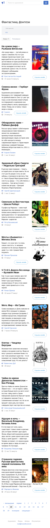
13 (24, 507)
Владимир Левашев (11, 449)
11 (15, 507)
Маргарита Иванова (11, 489)
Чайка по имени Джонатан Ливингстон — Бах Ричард (14, 380)
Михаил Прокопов (10, 255)
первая (19, 503)
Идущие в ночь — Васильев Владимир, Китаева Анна (13, 421)
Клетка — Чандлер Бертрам (11, 344)
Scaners (7, 112)
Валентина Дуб (10, 363)
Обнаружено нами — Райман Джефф (12, 124)
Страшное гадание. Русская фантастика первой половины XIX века (13, 463)
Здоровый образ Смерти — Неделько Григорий (15, 164)
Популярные (16, 39)
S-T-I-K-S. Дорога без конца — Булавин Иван (16, 271)
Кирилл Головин (9, 153)
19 (8, 511)
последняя (15, 511)
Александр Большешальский (14, 408)
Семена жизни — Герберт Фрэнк (15, 88)
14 (29, 507)
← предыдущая (8, 503)
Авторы (27, 521)
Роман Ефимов (9, 290)
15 (33, 507)
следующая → (27, 511)
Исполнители (36, 521)
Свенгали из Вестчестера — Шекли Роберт (15, 203)
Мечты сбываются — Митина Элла (13, 238)
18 (4, 511)
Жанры (20, 521)
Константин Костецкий (12, 76)
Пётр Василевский (11, 222)
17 (42, 507)
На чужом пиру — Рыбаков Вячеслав (12, 47)
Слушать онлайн (40, 77)
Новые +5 (6, 39)
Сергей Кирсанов (10, 328)
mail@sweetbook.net (24, 524)
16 (38, 507)
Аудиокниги (12, 521)
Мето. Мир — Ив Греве (13, 305)
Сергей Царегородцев (12, 191)
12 (20, 507)
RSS (6, 32)
